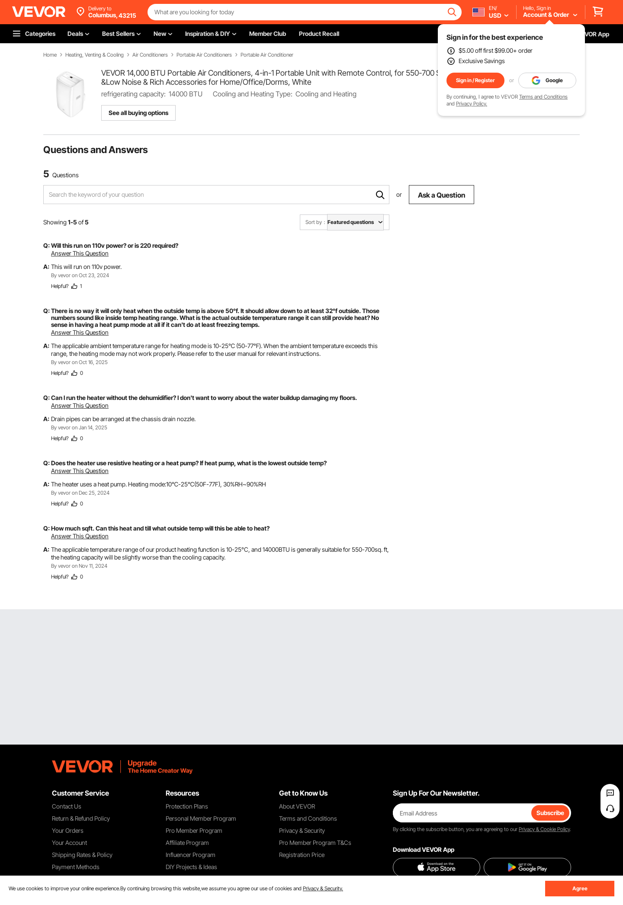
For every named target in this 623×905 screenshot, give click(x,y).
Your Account (69, 842)
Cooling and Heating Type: (252, 94)
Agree (580, 888)
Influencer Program (190, 854)
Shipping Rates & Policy (82, 854)
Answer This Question (80, 253)
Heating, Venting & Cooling (94, 55)
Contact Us (66, 806)
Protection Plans (187, 806)
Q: (46, 245)
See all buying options (138, 112)
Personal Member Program (201, 818)
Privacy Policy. (471, 103)
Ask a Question (441, 195)
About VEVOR (297, 806)
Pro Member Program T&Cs (315, 842)
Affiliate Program (187, 842)
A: (46, 266)
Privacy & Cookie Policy (544, 829)
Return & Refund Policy (81, 818)
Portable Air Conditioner (267, 55)
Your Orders (67, 830)
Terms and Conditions (543, 96)
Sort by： (316, 222)
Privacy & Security (302, 830)
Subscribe (550, 812)
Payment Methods (76, 866)
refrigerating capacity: (133, 94)
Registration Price (301, 854)
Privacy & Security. (323, 888)
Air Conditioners (150, 55)
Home (50, 55)
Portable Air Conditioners (204, 55)
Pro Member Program (194, 830)
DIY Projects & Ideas (191, 866)
